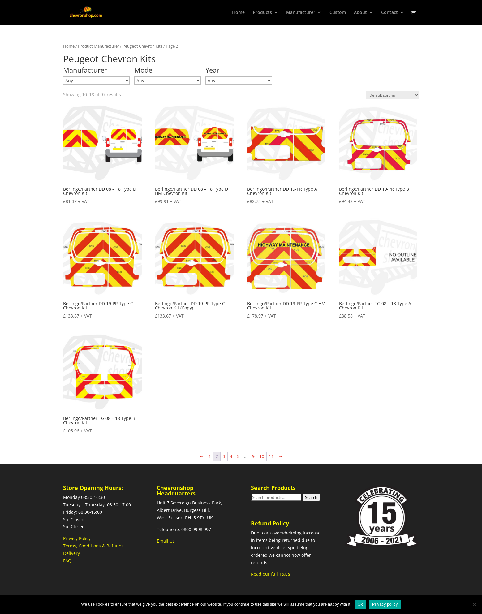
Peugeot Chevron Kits (142, 46)
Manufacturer (300, 12)
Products (262, 12)
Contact (389, 12)
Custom (337, 12)
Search (311, 497)
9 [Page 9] (253, 456)
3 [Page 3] (224, 456)
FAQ (67, 561)
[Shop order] (392, 95)
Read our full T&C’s (270, 574)
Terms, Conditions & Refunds (93, 546)
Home (238, 12)
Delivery (71, 553)
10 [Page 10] (261, 456)
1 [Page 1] (210, 456)
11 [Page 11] (271, 456)
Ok (360, 604)
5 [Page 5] (238, 456)
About (360, 12)
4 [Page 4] (231, 456)
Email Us (166, 541)
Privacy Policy (77, 538)
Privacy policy (385, 604)
